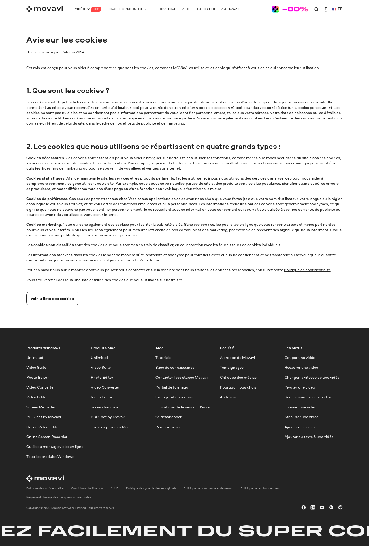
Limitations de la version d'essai (182, 407)
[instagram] (312, 508)
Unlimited (34, 357)
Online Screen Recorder (46, 436)
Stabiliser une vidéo (302, 417)
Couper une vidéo (300, 357)
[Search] (316, 9)
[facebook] (303, 508)
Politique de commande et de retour (208, 488)
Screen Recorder (40, 407)
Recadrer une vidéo (301, 367)
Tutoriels (163, 357)
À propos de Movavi (237, 357)
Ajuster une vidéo (300, 427)
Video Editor (37, 397)
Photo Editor (37, 377)
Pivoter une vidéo (300, 387)
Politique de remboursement (260, 488)
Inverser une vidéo (301, 407)
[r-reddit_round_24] (340, 508)
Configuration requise (174, 397)
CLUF (114, 488)
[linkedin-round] (331, 508)
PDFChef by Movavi (43, 417)
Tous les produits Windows (50, 456)
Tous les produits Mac (110, 427)
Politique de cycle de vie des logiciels (151, 488)
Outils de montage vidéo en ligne (54, 446)
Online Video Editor (43, 427)
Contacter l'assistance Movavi (181, 377)
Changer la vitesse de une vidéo (312, 377)
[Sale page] (290, 9)
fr (337, 8)
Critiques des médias (238, 377)
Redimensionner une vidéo (308, 397)
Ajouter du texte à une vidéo (309, 436)
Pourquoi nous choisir (239, 387)
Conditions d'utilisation (87, 488)
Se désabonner (168, 417)
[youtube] (322, 508)
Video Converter (40, 387)
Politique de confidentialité (307, 269)
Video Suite (36, 367)
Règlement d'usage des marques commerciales (58, 497)
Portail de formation (173, 387)
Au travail (228, 397)
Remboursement (170, 427)
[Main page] (44, 9)
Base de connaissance (174, 367)
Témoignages (232, 367)
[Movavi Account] (325, 9)
